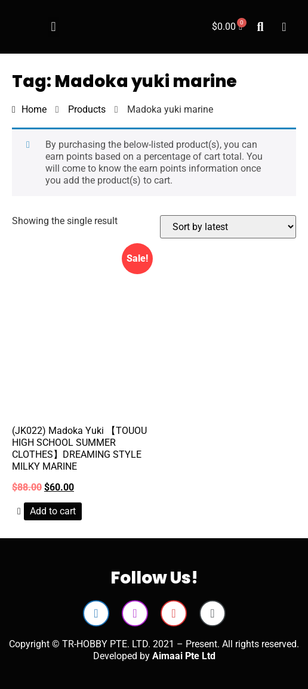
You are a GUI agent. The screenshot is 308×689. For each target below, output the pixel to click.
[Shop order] (228, 226)
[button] (53, 27)
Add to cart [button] (53, 511)
